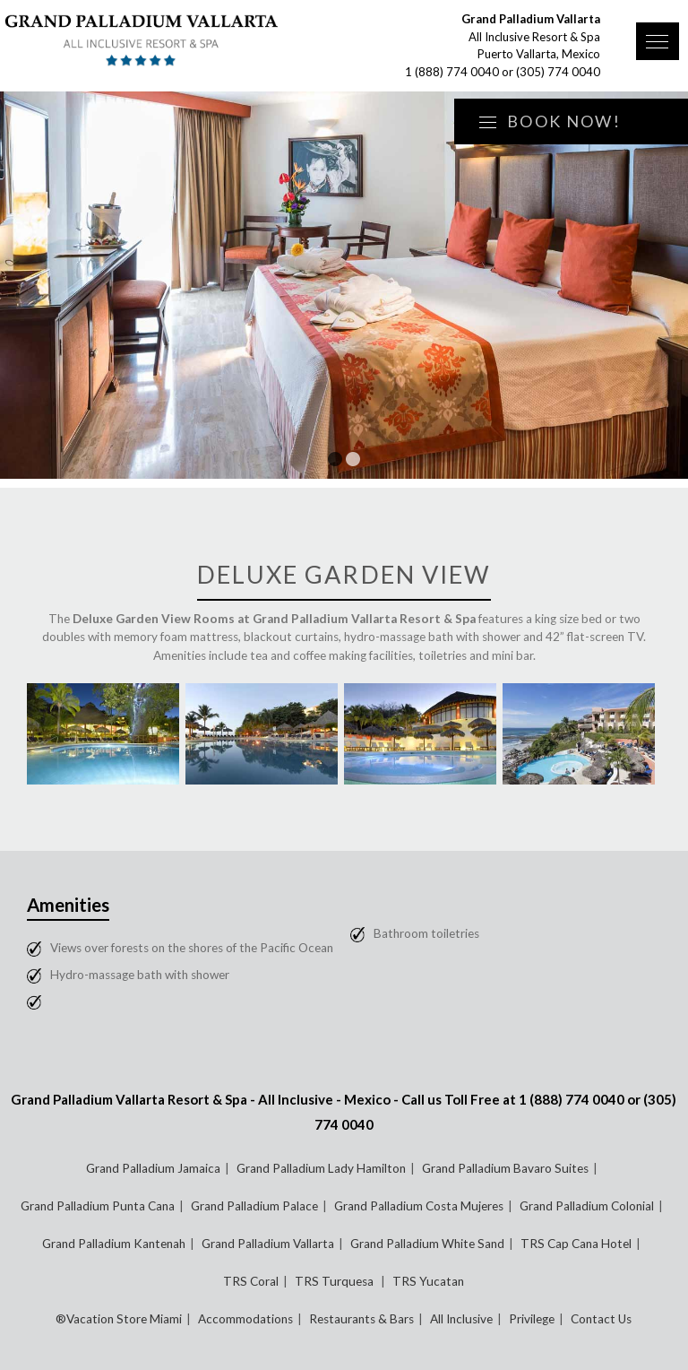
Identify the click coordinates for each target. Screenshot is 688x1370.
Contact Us (601, 1319)
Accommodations (245, 1319)
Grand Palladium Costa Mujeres (418, 1206)
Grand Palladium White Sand (427, 1243)
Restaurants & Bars (361, 1319)
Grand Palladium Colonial (587, 1206)
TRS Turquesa (335, 1281)
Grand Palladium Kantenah (113, 1243)
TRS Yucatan (428, 1281)
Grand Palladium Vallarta (268, 1243)
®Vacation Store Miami (119, 1319)
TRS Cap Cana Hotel (576, 1243)
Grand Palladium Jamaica (153, 1168)
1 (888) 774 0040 (452, 72)
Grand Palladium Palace (254, 1206)
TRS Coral (251, 1281)
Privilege (532, 1319)
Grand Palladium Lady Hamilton (321, 1168)
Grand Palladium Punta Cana (98, 1206)
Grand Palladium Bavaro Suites (505, 1168)
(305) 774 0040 (558, 72)
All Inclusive (461, 1319)
